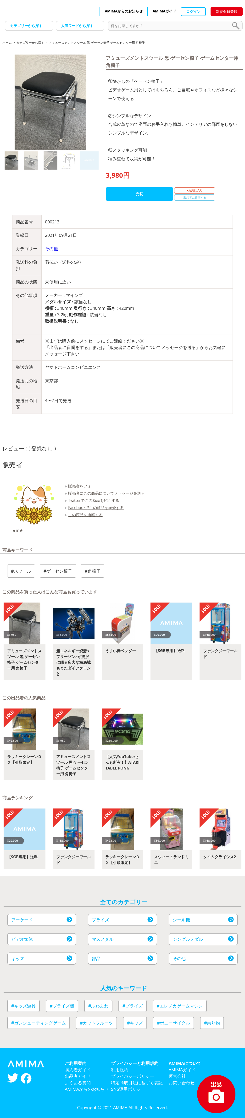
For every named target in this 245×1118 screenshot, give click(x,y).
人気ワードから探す (77, 25)
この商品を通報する (85, 514)
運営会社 (177, 1076)
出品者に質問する (194, 197)
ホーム (7, 42)
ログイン (193, 11)
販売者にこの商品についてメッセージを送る (106, 493)
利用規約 (119, 1070)
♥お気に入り (195, 190)
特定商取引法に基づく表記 (137, 1082)
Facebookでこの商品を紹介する (96, 507)
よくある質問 (78, 1082)
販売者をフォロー (83, 486)
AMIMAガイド (164, 11)
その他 (51, 248)
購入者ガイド (78, 1070)
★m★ (17, 530)
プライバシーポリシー (132, 1076)
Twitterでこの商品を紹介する (93, 500)
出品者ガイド (78, 1076)
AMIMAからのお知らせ (124, 11)
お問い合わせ (182, 1082)
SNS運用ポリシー (128, 1089)
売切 (139, 194)
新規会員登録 (226, 11)
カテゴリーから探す (26, 25)
